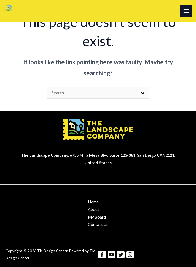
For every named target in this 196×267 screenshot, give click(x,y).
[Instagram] (130, 254)
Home (93, 202)
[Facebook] (102, 254)
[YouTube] (111, 254)
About (93, 209)
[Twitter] (121, 254)
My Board (97, 217)
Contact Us (98, 224)
